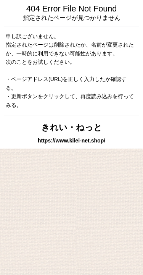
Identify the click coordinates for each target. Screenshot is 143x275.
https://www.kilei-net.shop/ (71, 141)
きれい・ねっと (71, 127)
